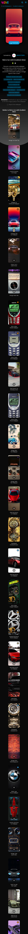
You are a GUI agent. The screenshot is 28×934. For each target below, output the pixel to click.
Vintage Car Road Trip (14, 140)
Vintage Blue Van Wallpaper (14, 451)
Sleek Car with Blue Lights (14, 885)
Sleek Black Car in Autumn (14, 699)
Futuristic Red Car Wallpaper (14, 234)
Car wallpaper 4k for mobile (14, 87)
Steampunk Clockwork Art (14, 730)
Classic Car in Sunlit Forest (14, 265)
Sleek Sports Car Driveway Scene (14, 389)
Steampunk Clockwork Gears (14, 544)
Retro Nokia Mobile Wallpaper (14, 327)
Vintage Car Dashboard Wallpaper (14, 203)
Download (14, 43)
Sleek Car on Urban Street (14, 916)
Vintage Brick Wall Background (14, 761)
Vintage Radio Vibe (14, 295)
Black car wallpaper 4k (19, 79)
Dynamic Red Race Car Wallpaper (14, 823)
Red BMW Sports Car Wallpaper (14, 668)
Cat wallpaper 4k (20, 90)
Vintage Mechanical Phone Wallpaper (14, 637)
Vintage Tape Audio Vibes (14, 854)
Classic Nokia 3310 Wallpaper (14, 358)
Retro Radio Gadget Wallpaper (14, 606)
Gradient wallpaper (18, 6)
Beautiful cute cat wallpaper (14, 95)
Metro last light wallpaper (9, 90)
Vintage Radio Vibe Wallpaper (14, 482)
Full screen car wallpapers (14, 82)
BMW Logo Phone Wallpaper (14, 792)
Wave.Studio (18, 55)
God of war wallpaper (14, 92)
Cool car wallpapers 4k (14, 84)
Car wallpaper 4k (8, 79)
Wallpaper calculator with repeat (14, 77)
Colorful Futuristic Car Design (14, 172)
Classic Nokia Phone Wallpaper (14, 420)
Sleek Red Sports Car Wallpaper (14, 513)
